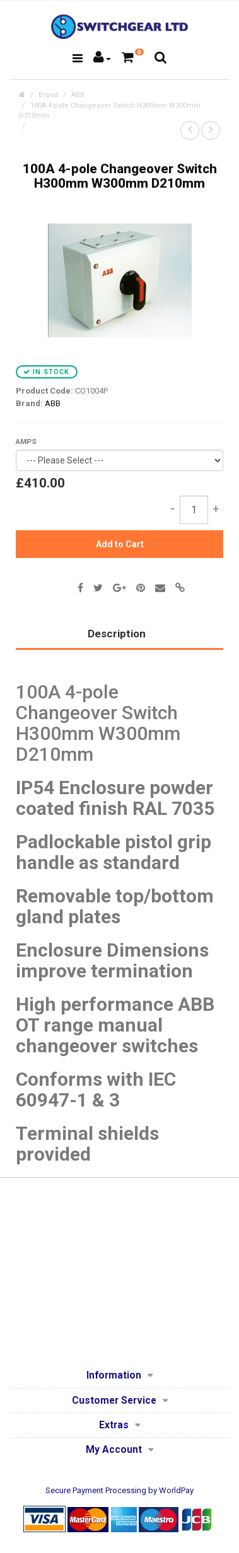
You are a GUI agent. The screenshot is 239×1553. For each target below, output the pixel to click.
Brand (48, 95)
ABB (78, 95)
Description (117, 633)
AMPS (26, 441)
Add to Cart (120, 544)
